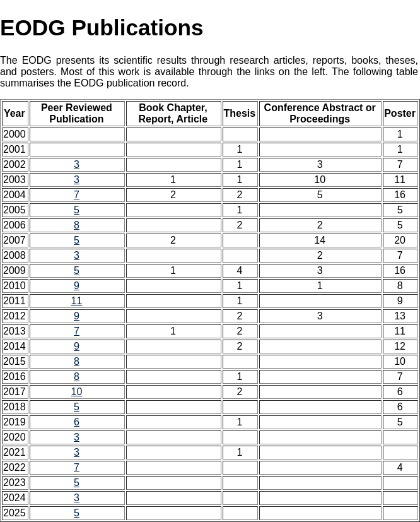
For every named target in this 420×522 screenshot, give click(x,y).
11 (77, 300)
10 (77, 391)
